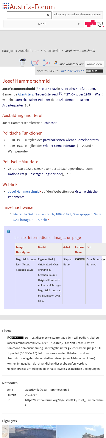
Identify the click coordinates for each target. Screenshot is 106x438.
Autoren (56, 343)
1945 (87, 94)
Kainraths (68, 88)
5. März (44, 88)
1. (79, 145)
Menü (42, 24)
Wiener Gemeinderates (59, 145)
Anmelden (94, 64)
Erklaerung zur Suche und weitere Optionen (77, 14)
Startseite (6, 6)
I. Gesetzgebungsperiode (44, 174)
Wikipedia (80, 338)
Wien (98, 94)
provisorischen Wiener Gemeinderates (71, 140)
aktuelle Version (72, 71)
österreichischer (25, 99)
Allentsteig (25, 94)
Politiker (44, 99)
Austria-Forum (32, 6)
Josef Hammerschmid (24, 191)
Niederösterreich (47, 94)
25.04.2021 (43, 343)
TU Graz (94, 23)
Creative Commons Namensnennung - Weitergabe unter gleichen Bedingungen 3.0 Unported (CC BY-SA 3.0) (54, 348)
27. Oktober (74, 94)
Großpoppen (85, 88)
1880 (53, 88)
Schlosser (49, 123)
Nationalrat (16, 174)
